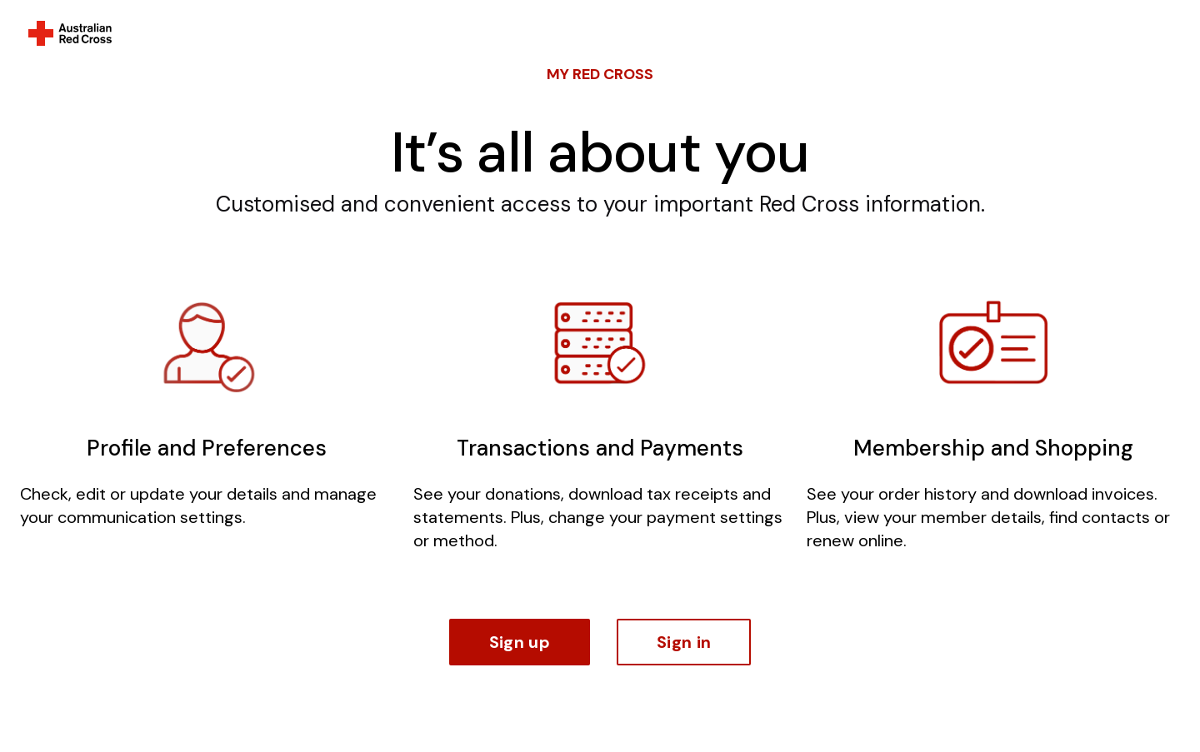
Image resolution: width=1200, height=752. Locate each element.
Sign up (519, 642)
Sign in (684, 642)
